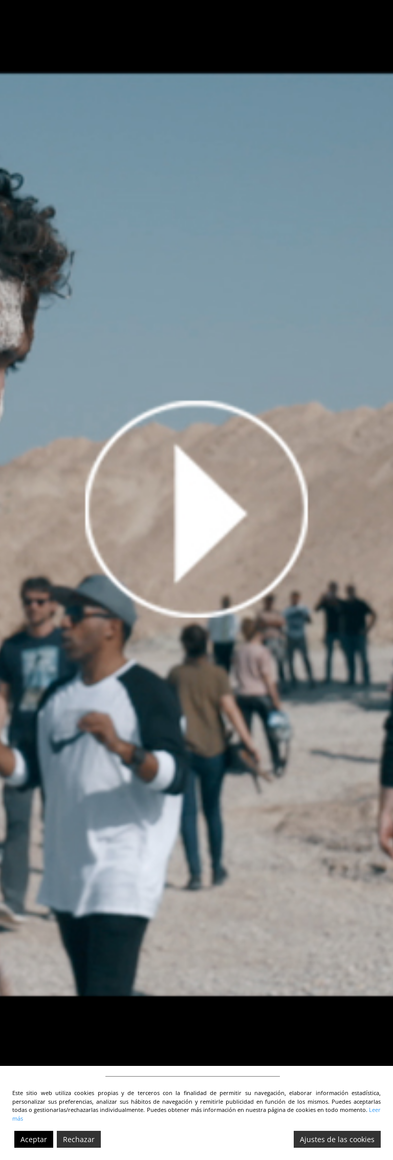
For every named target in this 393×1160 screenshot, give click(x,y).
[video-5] (196, 533)
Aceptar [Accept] (33, 1139)
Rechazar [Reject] (79, 1139)
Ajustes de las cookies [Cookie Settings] (337, 1139)
